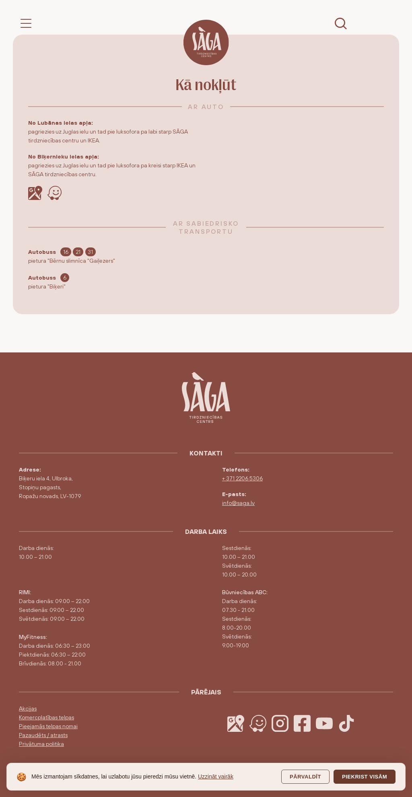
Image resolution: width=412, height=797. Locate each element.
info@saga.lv (238, 503)
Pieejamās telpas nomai (48, 726)
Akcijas (28, 708)
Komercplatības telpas (46, 717)
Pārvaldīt (305, 777)
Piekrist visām (364, 777)
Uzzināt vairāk (215, 776)
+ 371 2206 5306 (242, 478)
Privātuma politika (41, 744)
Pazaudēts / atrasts (43, 735)
